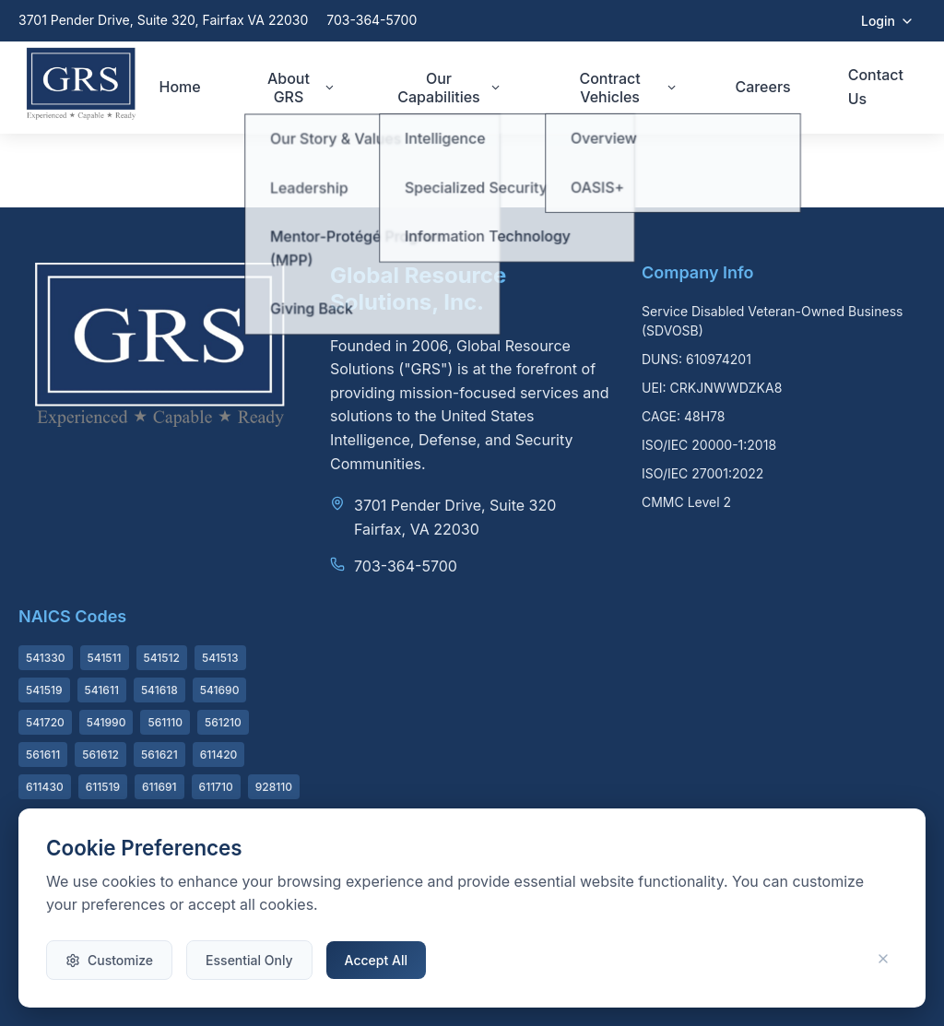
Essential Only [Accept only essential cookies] (249, 960)
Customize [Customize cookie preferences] (109, 960)
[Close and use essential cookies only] (883, 960)
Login (887, 21)
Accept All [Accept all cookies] (376, 960)
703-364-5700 (371, 20)
